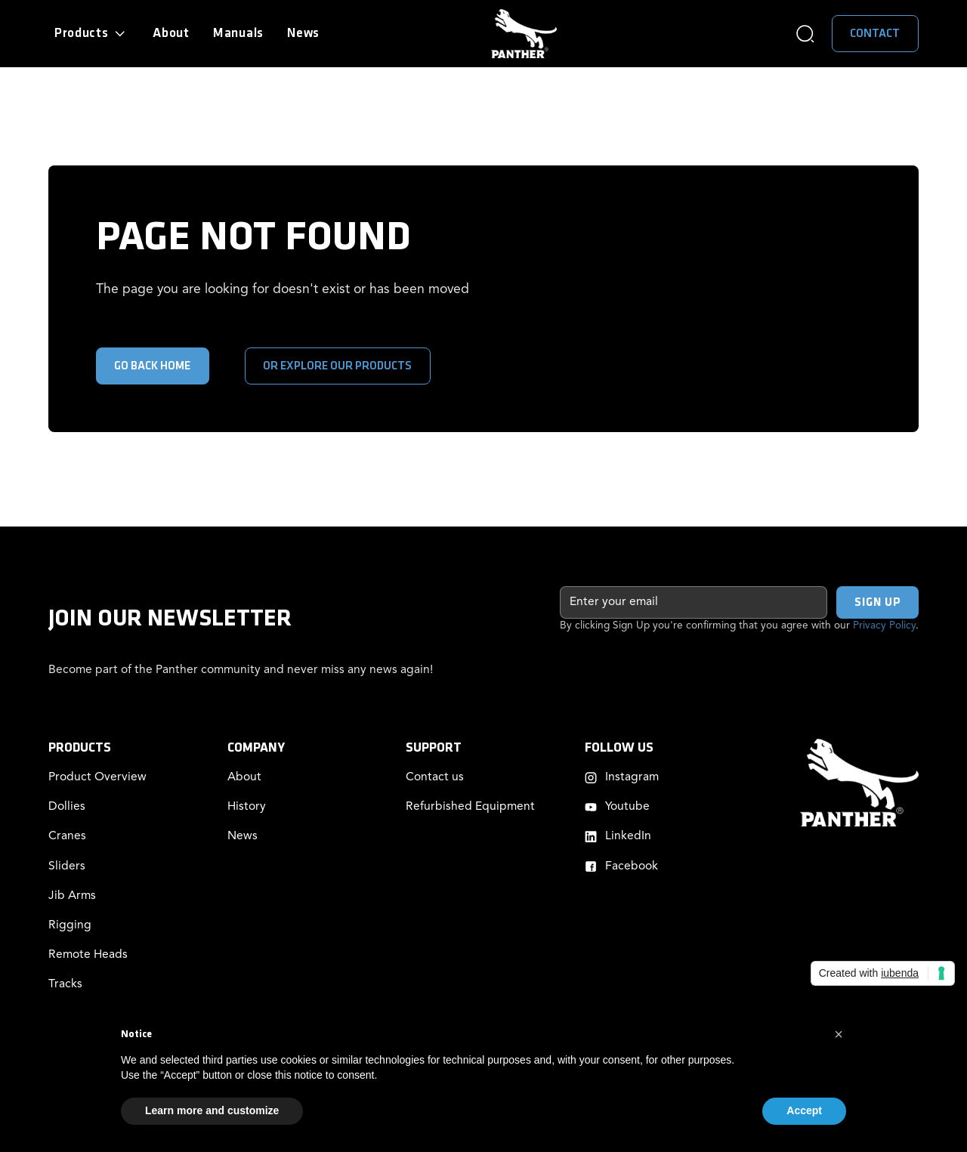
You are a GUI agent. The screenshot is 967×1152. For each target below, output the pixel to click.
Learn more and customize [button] (212, 1110)
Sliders (66, 866)
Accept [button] (804, 1110)
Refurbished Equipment (470, 807)
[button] (91, 34)
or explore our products (337, 366)
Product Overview (97, 777)
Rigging (69, 925)
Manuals (238, 33)
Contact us (435, 777)
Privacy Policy (884, 626)
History (246, 807)
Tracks (65, 984)
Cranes (67, 836)
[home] (524, 33)
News (303, 33)
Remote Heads (88, 955)
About (171, 33)
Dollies (66, 807)
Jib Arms (72, 896)
